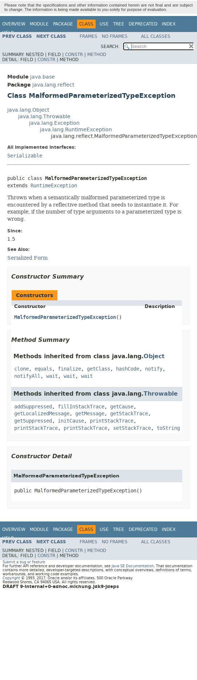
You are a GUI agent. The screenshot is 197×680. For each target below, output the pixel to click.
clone (21, 369)
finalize (69, 369)
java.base (42, 77)
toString (168, 428)
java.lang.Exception (54, 123)
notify (153, 369)
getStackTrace (129, 414)
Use (104, 24)
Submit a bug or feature (24, 562)
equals (43, 369)
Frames (88, 36)
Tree (118, 24)
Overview (13, 24)
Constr (74, 54)
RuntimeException (54, 186)
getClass (98, 369)
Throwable (161, 393)
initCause (71, 421)
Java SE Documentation (133, 566)
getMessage (89, 414)
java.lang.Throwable (44, 116)
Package (63, 24)
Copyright (11, 578)
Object (154, 356)
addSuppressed (33, 407)
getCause (121, 407)
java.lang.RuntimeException (76, 130)
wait (52, 376)
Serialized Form (27, 258)
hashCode (127, 369)
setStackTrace (132, 428)
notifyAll (27, 376)
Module (39, 24)
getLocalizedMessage (41, 414)
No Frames (115, 36)
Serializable (24, 156)
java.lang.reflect (53, 85)
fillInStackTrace (81, 407)
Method (96, 54)
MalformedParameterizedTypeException (65, 317)
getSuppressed (33, 421)
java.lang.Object (28, 110)
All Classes (155, 36)
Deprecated (143, 24)
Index (169, 24)
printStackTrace (111, 421)
